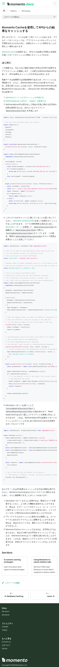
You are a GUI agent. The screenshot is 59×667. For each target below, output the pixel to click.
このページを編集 (11, 581)
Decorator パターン (14, 226)
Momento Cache (9, 52)
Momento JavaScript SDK (24, 220)
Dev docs (5, 610)
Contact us (6, 640)
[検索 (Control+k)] (55, 3)
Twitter (4, 628)
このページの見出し (11, 17)
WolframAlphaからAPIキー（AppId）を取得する (26, 101)
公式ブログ (6, 644)
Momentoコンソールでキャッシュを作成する (25, 97)
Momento (5, 613)
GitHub (4, 647)
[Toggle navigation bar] (3, 3)
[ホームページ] (4, 11)
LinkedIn (5, 625)
